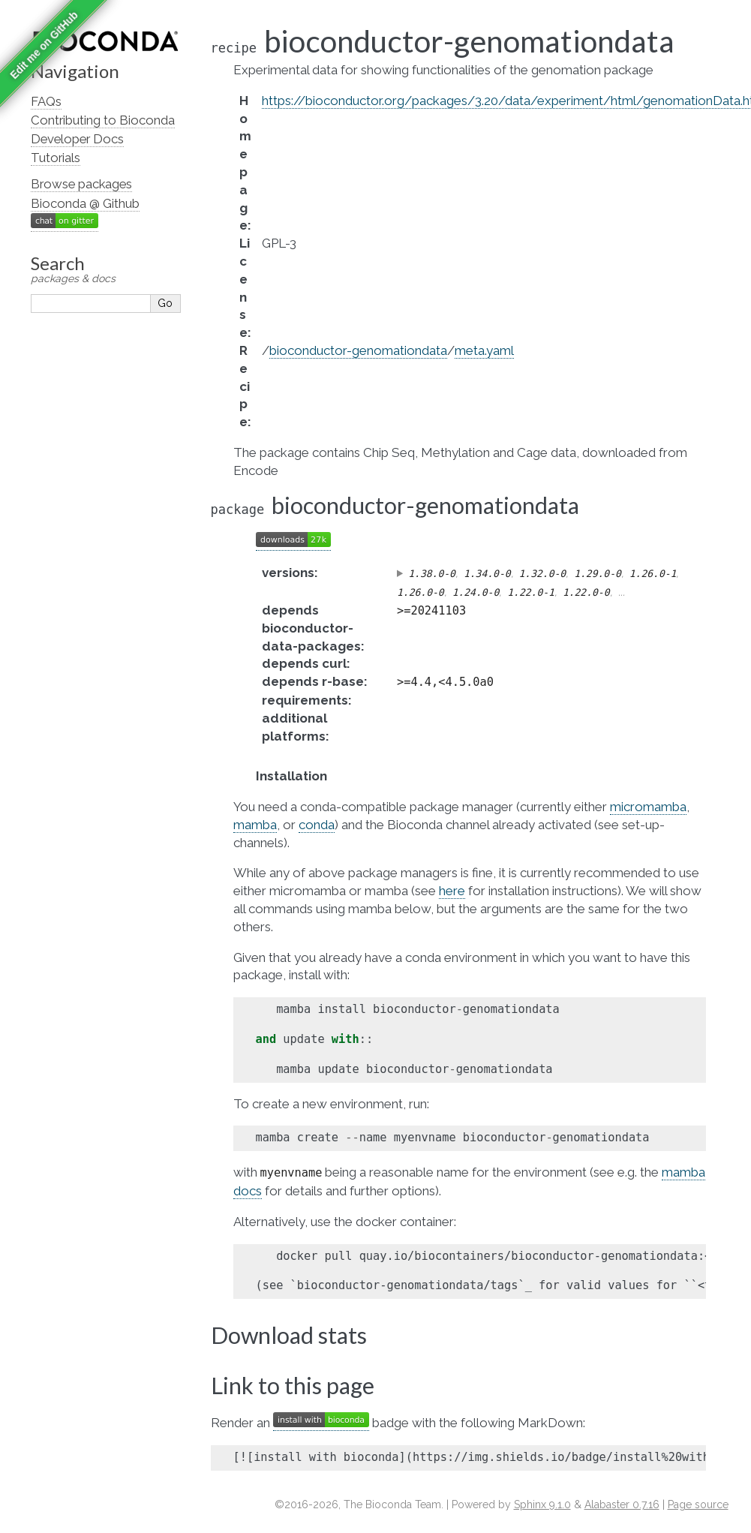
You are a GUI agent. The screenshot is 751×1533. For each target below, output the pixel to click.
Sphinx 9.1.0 (542, 1504)
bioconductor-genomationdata (358, 350)
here (452, 890)
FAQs (46, 101)
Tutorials (55, 157)
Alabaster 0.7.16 (621, 1504)
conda (317, 824)
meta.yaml (484, 350)
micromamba (648, 806)
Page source (698, 1504)
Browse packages (81, 183)
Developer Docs (77, 138)
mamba (255, 824)
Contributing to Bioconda (103, 120)
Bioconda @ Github (85, 203)
